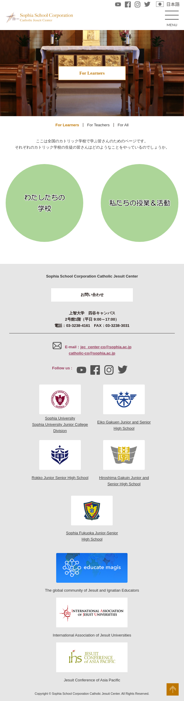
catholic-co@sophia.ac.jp (92, 353)
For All (123, 125)
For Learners (67, 125)
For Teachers (98, 125)
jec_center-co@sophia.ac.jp (105, 347)
